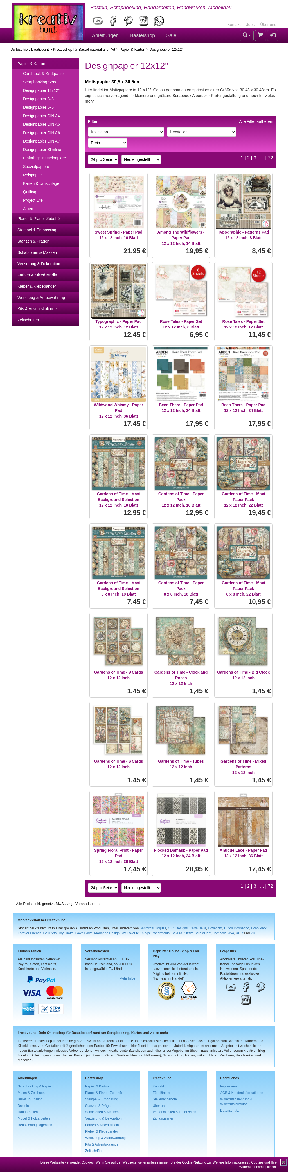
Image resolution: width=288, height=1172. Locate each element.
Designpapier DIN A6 (41, 132)
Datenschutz (229, 1111)
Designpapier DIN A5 (41, 124)
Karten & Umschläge (41, 183)
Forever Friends (29, 933)
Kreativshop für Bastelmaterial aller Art (84, 49)
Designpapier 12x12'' (41, 90)
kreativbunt (40, 49)
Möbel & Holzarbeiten (34, 1118)
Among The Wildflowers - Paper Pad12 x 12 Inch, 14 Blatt (181, 238)
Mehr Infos (127, 978)
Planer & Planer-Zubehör (39, 218)
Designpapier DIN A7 (41, 141)
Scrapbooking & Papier (35, 1086)
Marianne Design (107, 933)
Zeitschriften (28, 320)
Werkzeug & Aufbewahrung (41, 297)
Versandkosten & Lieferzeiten (174, 1112)
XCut (239, 933)
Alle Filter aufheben (256, 121)
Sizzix (188, 933)
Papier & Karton (132, 49)
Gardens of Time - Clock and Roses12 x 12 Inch (181, 678)
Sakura (177, 933)
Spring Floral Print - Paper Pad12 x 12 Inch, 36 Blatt (118, 856)
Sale (171, 35)
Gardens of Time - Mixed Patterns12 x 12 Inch (243, 767)
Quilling (29, 192)
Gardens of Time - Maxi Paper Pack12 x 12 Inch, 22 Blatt (243, 499)
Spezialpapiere (36, 166)
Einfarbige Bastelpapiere (44, 158)
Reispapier (32, 175)
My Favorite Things (136, 933)
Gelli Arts (50, 933)
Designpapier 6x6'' (39, 107)
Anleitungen (105, 35)
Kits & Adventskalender (37, 309)
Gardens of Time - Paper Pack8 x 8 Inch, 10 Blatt (181, 588)
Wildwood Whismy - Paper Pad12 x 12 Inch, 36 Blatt (118, 410)
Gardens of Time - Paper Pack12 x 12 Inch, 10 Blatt (181, 499)
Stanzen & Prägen (33, 241)
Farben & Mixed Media (37, 275)
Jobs (250, 24)
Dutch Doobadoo (236, 928)
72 (270, 158)
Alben (28, 209)
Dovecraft (215, 928)
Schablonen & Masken (37, 252)
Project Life (33, 200)
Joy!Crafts (66, 933)
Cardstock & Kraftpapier (44, 73)
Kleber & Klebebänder (36, 286)
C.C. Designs (178, 928)
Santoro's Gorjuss (153, 928)
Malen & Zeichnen (31, 1093)
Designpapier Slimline (42, 149)
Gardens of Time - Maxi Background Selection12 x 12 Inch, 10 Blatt (118, 499)
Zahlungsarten (163, 1118)
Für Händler (161, 1093)
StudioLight (203, 933)
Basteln (23, 1106)
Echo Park (259, 928)
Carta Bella (198, 928)
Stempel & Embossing (36, 230)
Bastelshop (142, 35)
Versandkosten (87, 904)
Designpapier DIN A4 (41, 116)
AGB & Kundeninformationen (241, 1093)
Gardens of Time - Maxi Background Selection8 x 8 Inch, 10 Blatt (118, 588)
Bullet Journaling (30, 1099)
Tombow (219, 933)
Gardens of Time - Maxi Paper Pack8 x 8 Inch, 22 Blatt (243, 588)
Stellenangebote (165, 1099)
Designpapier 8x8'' (39, 99)
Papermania (161, 933)
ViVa (230, 933)
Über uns (268, 24)
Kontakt (233, 24)
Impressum (228, 1086)
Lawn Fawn (84, 933)
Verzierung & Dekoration (38, 263)
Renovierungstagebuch (35, 1125)
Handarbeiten (28, 1112)
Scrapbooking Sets (39, 82)
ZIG (253, 933)
